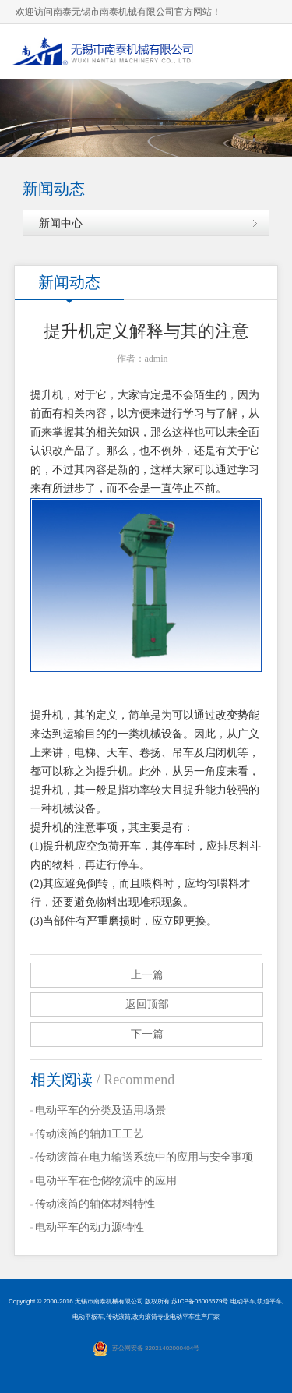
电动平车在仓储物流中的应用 (106, 1180)
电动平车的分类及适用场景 (100, 1110)
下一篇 (147, 1034)
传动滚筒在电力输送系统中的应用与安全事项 (144, 1157)
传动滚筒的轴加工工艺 (89, 1134)
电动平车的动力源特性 (89, 1227)
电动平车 (242, 1301)
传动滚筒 (118, 1317)
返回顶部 (147, 1004)
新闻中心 (61, 223)
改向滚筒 (144, 1317)
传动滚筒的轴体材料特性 (95, 1204)
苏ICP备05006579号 (199, 1301)
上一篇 (147, 975)
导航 (264, 51)
